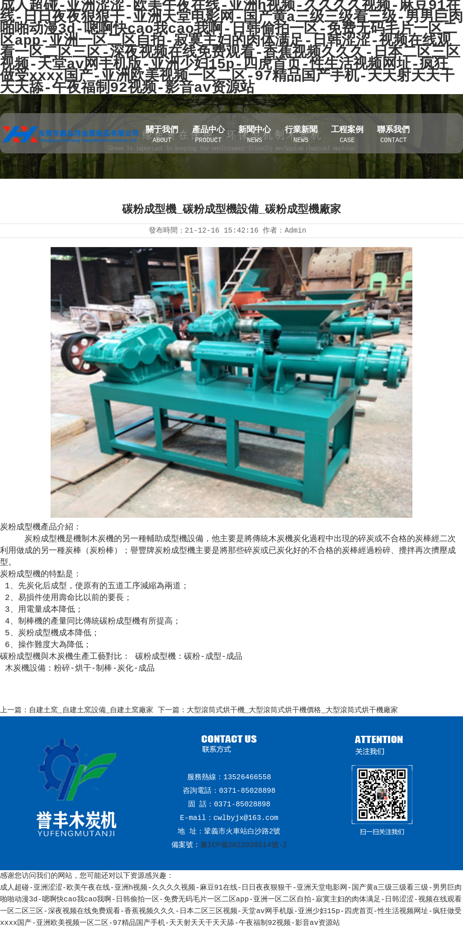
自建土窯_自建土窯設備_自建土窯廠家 (91, 710)
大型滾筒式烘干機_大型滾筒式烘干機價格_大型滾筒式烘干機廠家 (292, 710)
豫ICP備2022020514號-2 (243, 845)
